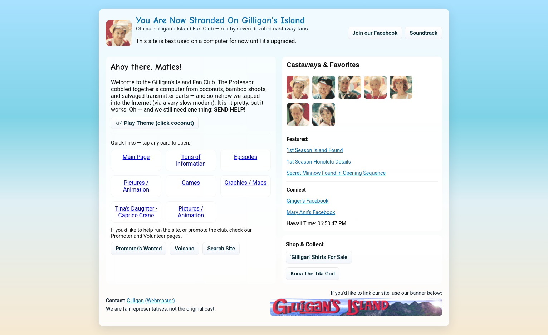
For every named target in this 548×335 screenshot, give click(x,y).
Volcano (184, 248)
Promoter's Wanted (139, 248)
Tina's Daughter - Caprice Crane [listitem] (136, 212)
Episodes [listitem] (245, 157)
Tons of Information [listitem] (191, 160)
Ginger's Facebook (307, 201)
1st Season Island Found (315, 150)
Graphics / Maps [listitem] (245, 182)
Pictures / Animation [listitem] (136, 186)
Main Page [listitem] (136, 157)
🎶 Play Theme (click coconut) (155, 123)
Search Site (221, 248)
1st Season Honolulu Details (319, 162)
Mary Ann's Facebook (311, 212)
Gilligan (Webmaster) (151, 301)
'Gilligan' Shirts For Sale (318, 257)
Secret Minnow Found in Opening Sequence (336, 173)
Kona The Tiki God (312, 273)
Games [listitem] (191, 182)
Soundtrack (423, 33)
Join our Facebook (375, 33)
